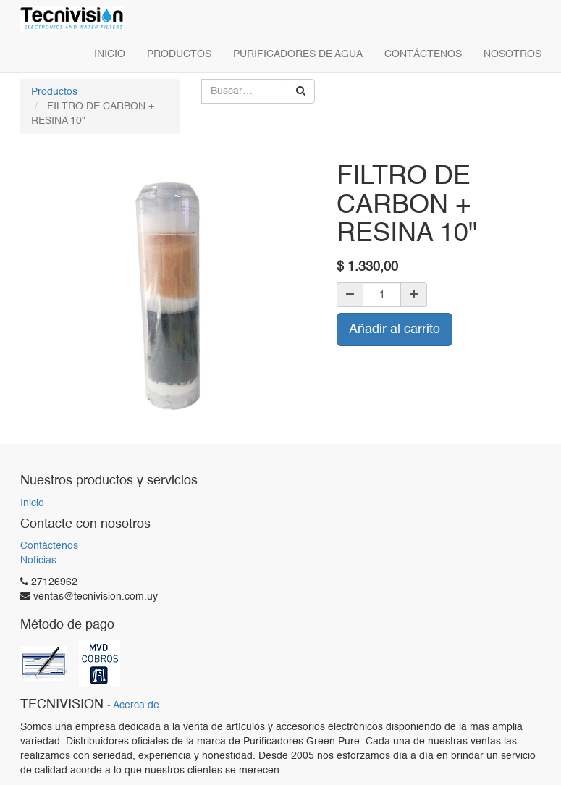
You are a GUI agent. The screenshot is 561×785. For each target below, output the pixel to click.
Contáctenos (49, 546)
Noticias (38, 560)
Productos (54, 92)
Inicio (32, 503)
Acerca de (136, 705)
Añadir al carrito (394, 329)
